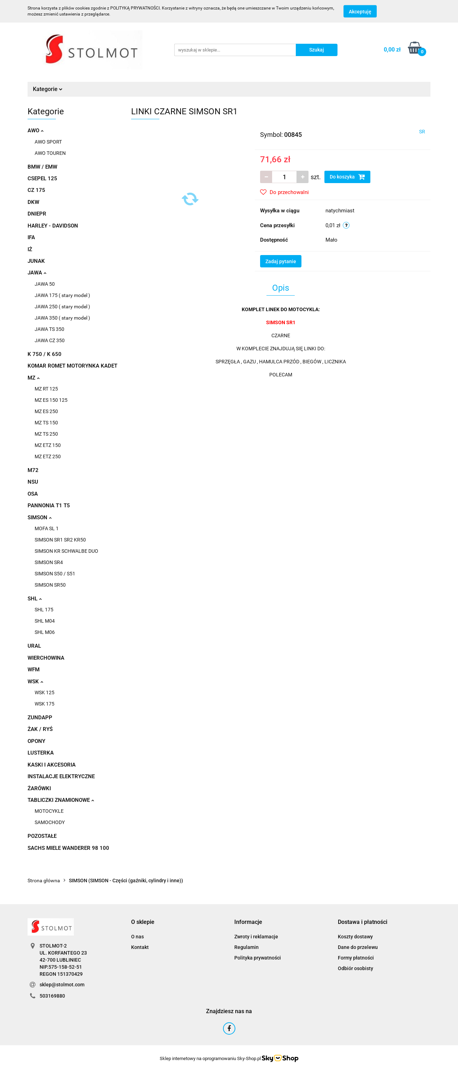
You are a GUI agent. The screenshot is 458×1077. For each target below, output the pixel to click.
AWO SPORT (48, 142)
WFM (34, 669)
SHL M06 (45, 632)
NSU (33, 482)
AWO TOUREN (50, 153)
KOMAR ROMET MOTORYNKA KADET (72, 366)
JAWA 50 (45, 284)
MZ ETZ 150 (48, 445)
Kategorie (48, 89)
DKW (33, 202)
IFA (31, 237)
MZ (34, 378)
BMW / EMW (42, 167)
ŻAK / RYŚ (40, 729)
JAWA (37, 273)
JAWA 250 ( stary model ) (62, 306)
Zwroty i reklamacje (256, 936)
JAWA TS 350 (49, 329)
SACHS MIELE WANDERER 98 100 (68, 848)
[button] (142, 922)
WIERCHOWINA (46, 658)
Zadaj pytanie (280, 261)
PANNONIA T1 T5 (49, 505)
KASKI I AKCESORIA (52, 765)
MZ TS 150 (46, 422)
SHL (35, 598)
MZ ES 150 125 (51, 400)
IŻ (30, 249)
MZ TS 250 (46, 434)
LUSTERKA (41, 753)
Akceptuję (360, 11)
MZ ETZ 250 (48, 456)
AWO (35, 130)
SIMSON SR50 (50, 585)
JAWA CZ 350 (50, 340)
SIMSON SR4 (49, 562)
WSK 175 (44, 704)
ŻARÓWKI (39, 788)
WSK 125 (44, 692)
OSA (33, 494)
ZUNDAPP (40, 717)
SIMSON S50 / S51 (55, 573)
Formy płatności (356, 958)
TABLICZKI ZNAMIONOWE (61, 800)
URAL (34, 646)
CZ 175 (36, 190)
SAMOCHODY (50, 822)
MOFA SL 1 (47, 528)
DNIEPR (37, 214)
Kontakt (140, 947)
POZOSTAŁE (42, 836)
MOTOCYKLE (49, 811)
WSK (35, 681)
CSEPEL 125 (42, 178)
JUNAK (36, 261)
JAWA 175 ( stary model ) (62, 295)
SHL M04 (45, 621)
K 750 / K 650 (44, 354)
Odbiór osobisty (355, 968)
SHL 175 (44, 609)
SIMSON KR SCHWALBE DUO (66, 551)
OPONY (36, 741)
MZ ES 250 (46, 411)
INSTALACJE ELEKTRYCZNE (61, 776)
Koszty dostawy (355, 936)
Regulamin (246, 947)
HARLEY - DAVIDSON (53, 226)
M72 (33, 470)
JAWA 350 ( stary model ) (62, 318)
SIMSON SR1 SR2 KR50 (60, 540)
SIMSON (40, 517)
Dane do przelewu (358, 947)
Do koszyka (347, 176)
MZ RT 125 (46, 389)
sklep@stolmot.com (62, 984)
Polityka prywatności (257, 958)
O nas (137, 936)
